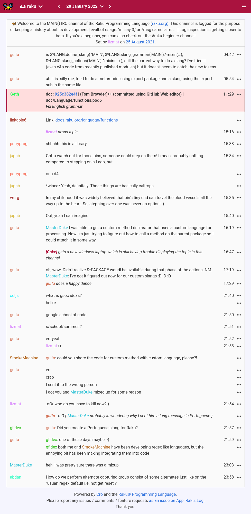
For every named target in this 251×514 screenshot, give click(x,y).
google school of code (66, 314)
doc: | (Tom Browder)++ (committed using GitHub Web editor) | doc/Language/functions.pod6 (115, 100)
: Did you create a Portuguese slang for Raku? (92, 427)
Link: (82, 120)
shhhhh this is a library (66, 143)
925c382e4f (66, 94)
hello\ (51, 302)
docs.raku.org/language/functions (86, 120)
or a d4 (52, 173)
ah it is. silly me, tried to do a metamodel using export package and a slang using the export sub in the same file (129, 81)
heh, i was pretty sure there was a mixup (82, 465)
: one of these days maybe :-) (77, 439)
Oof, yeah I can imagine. (68, 215)
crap (50, 377)
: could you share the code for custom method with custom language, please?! (121, 358)
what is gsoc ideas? (64, 295)
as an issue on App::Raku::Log (176, 500)
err (48, 369)
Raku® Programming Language (147, 494)
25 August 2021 (140, 42)
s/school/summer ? (64, 326)
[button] (244, 6)
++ (54, 345)
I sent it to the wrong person (71, 384)
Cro (99, 494)
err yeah (53, 338)
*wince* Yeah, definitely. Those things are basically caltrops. (100, 185)
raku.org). (161, 23)
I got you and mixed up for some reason (93, 392)
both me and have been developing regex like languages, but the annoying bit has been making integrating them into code (125, 450)
